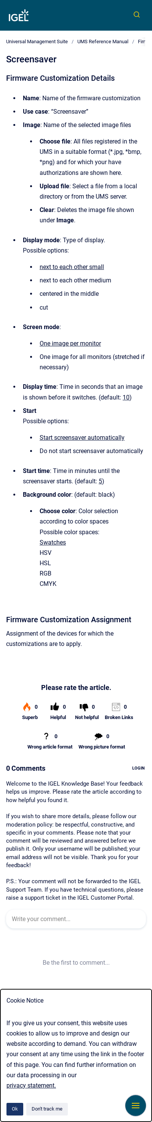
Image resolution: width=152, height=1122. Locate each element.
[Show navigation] (135, 1105)
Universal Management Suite (37, 41)
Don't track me (47, 1109)
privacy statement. (31, 1085)
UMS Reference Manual (102, 41)
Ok (15, 1109)
